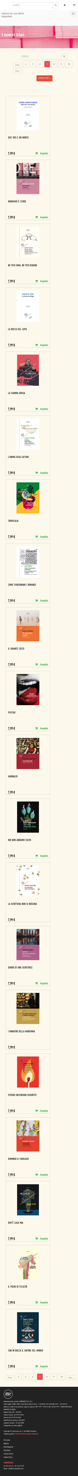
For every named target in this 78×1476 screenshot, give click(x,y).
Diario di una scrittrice (20, 967)
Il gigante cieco (16, 649)
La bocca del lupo (17, 329)
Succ (17, 71)
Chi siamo (7, 1440)
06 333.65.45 (8, 1466)
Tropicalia (13, 521)
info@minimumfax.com (15, 1469)
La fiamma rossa (16, 393)
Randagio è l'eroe (17, 201)
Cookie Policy (8, 1457)
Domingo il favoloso (18, 1159)
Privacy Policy (8, 1454)
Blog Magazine (8, 1447)
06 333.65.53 (19, 1466)
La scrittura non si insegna (22, 904)
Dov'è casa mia (15, 1223)
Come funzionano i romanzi (22, 585)
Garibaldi (13, 776)
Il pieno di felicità (17, 1287)
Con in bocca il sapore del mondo (25, 1350)
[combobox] (31, 5)
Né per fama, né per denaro (22, 265)
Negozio (6, 1443)
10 (69, 64)
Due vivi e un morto (18, 137)
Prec (17, 65)
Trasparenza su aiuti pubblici (13, 1426)
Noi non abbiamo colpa (19, 840)
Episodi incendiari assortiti (22, 1095)
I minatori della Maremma (21, 1031)
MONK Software (31, 1431)
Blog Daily (7, 1450)
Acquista (41, 153)
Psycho (11, 712)
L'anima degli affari (18, 457)
